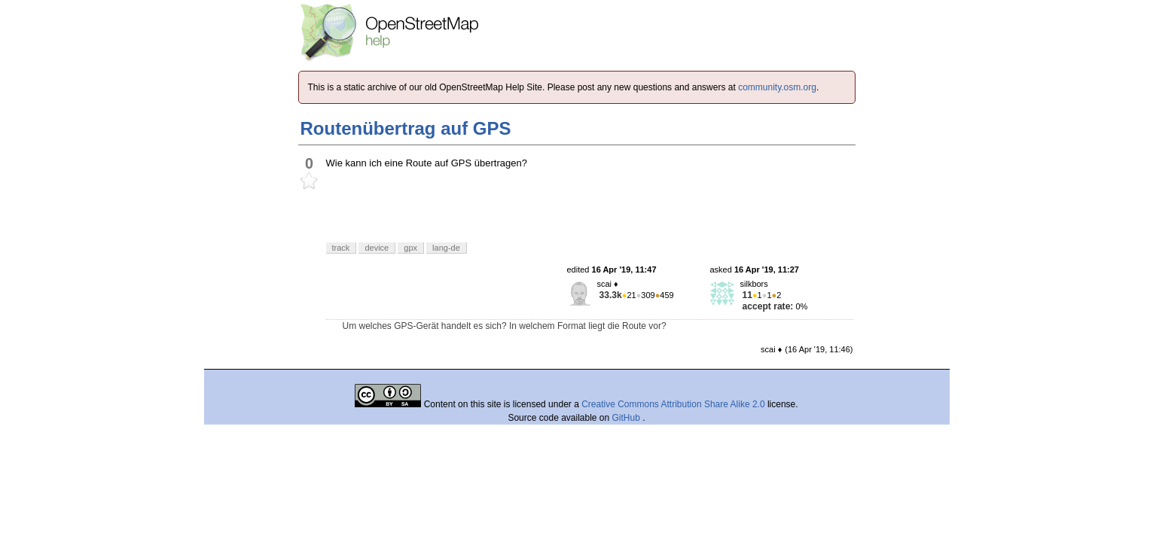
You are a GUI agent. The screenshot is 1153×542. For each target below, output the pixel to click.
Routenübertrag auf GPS (405, 128)
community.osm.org (777, 87)
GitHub (627, 418)
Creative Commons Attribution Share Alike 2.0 (672, 404)
